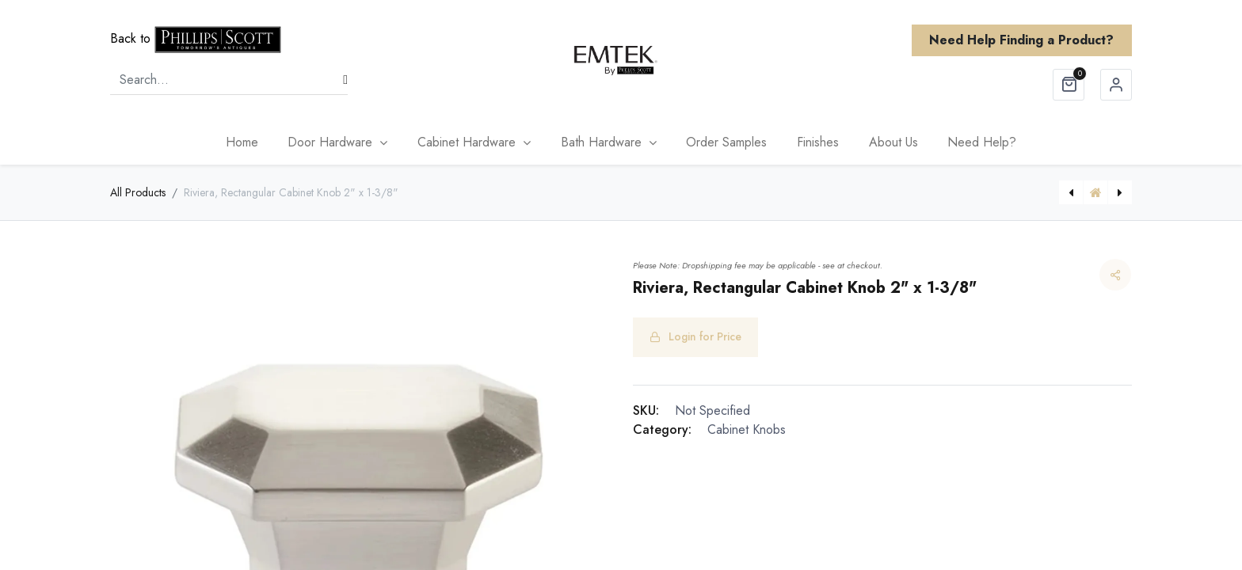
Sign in (1116, 85)
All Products (138, 192)
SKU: (646, 410)
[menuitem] (242, 142)
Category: (662, 429)
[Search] (345, 80)
